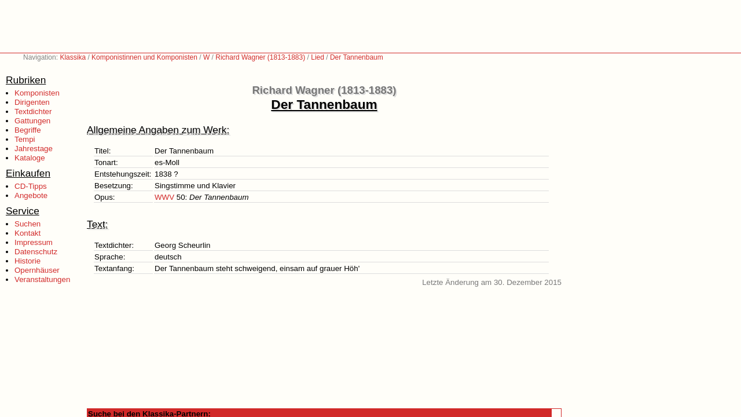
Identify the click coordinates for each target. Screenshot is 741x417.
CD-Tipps (30, 186)
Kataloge (29, 157)
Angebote (30, 195)
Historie (27, 261)
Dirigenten (32, 102)
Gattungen (32, 120)
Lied (317, 57)
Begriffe (27, 130)
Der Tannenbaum (356, 57)
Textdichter (33, 111)
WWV (164, 197)
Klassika (73, 57)
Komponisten (37, 93)
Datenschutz (35, 251)
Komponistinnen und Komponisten (144, 57)
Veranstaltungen (42, 279)
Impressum (33, 242)
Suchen (27, 224)
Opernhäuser (37, 270)
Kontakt (27, 233)
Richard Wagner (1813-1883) (260, 57)
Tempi (24, 139)
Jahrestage (33, 148)
